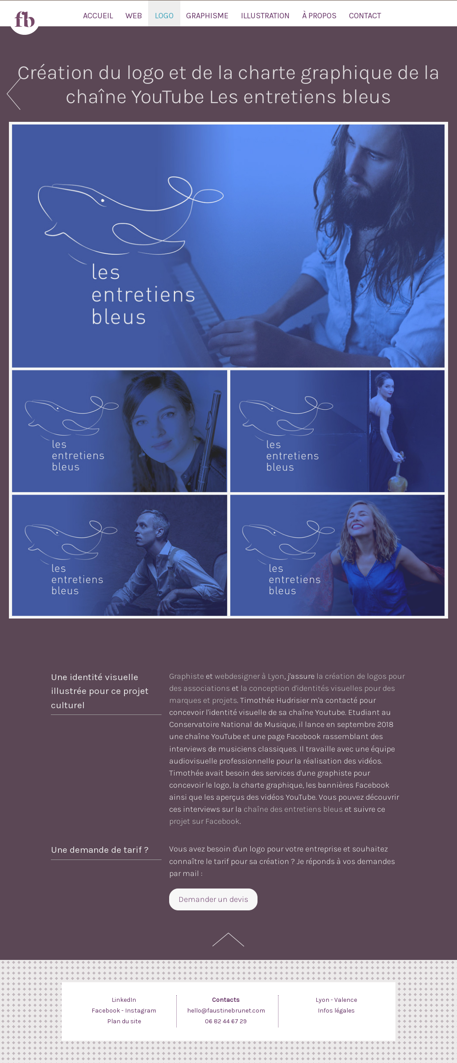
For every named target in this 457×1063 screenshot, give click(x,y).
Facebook (105, 1010)
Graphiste (186, 676)
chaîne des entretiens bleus (293, 809)
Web (133, 16)
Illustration (265, 16)
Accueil (98, 16)
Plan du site (124, 1021)
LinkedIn (124, 1000)
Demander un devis (213, 899)
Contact (365, 16)
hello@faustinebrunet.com (226, 1010)
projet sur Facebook (204, 821)
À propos (319, 16)
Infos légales (336, 1010)
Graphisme (207, 16)
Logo (164, 16)
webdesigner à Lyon (249, 676)
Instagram (140, 1010)
